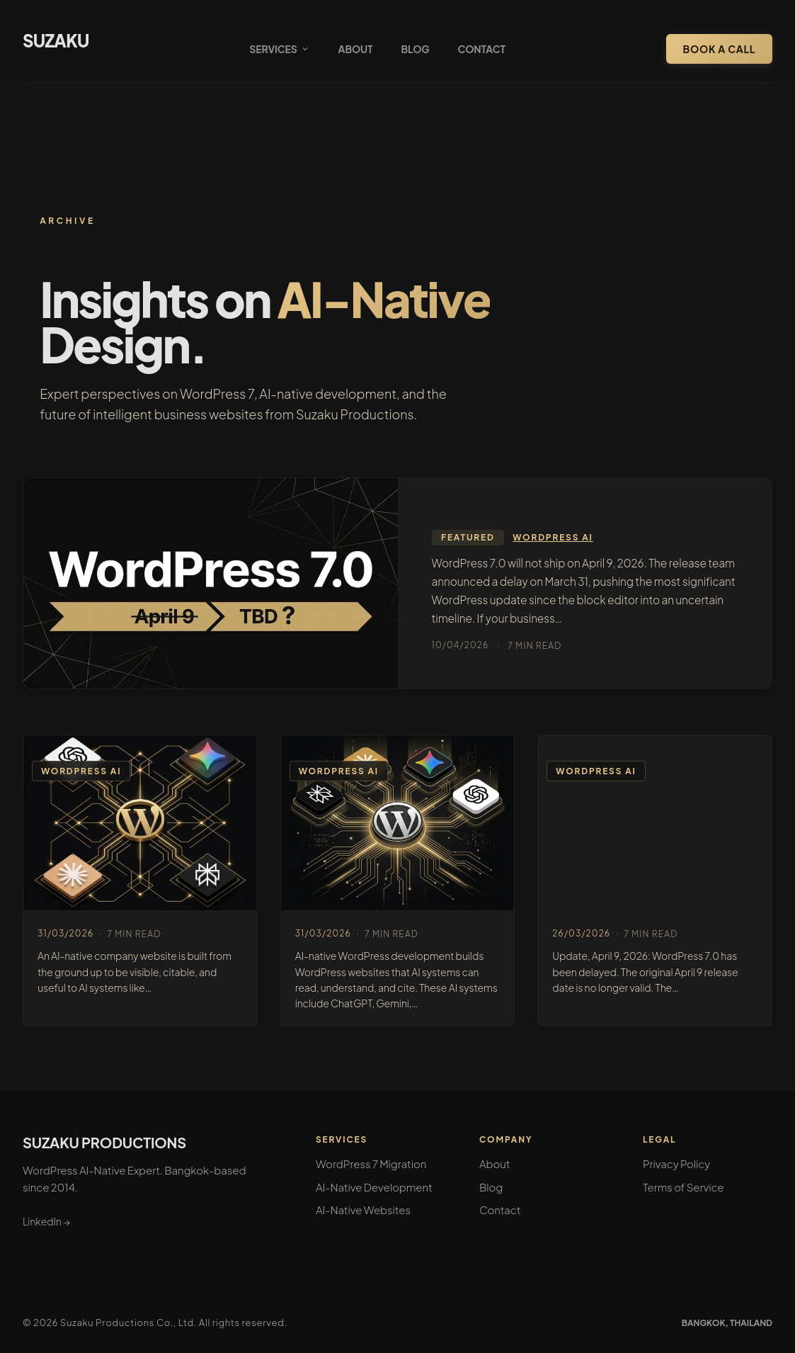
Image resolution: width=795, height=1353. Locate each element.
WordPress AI (553, 537)
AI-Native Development (374, 1187)
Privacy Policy (676, 1163)
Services (279, 49)
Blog (415, 49)
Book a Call (719, 49)
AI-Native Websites (363, 1209)
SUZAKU (56, 40)
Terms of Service (683, 1187)
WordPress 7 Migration (371, 1163)
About (355, 49)
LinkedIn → (46, 1221)
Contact (481, 49)
